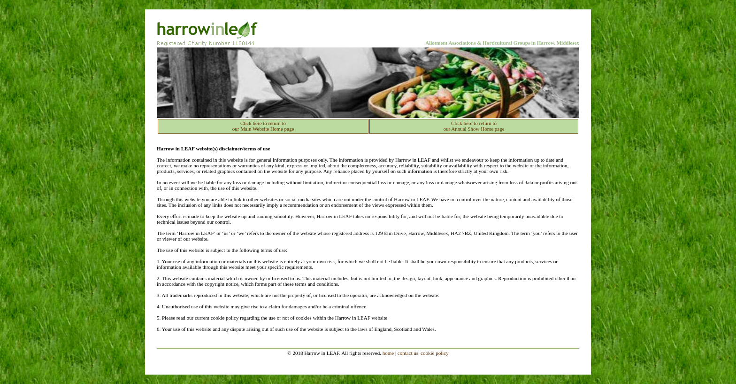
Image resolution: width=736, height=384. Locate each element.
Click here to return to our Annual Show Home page (473, 126)
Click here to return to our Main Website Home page (263, 126)
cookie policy (435, 353)
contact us (408, 353)
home (388, 353)
